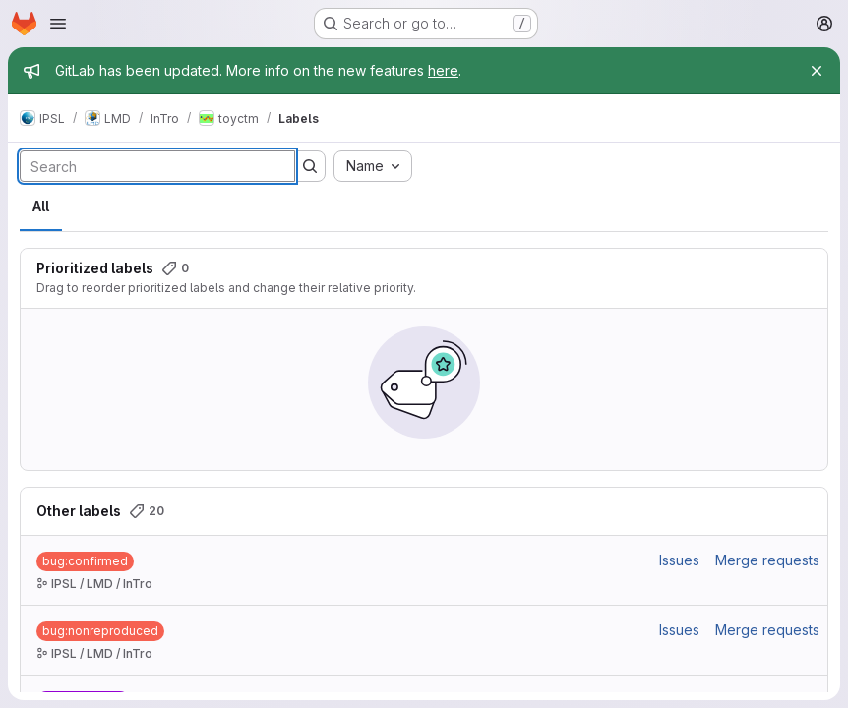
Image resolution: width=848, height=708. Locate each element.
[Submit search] (310, 166)
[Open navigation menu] (58, 23)
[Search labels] (157, 166)
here (443, 70)
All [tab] (40, 206)
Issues (679, 560)
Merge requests (767, 560)
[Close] (816, 71)
